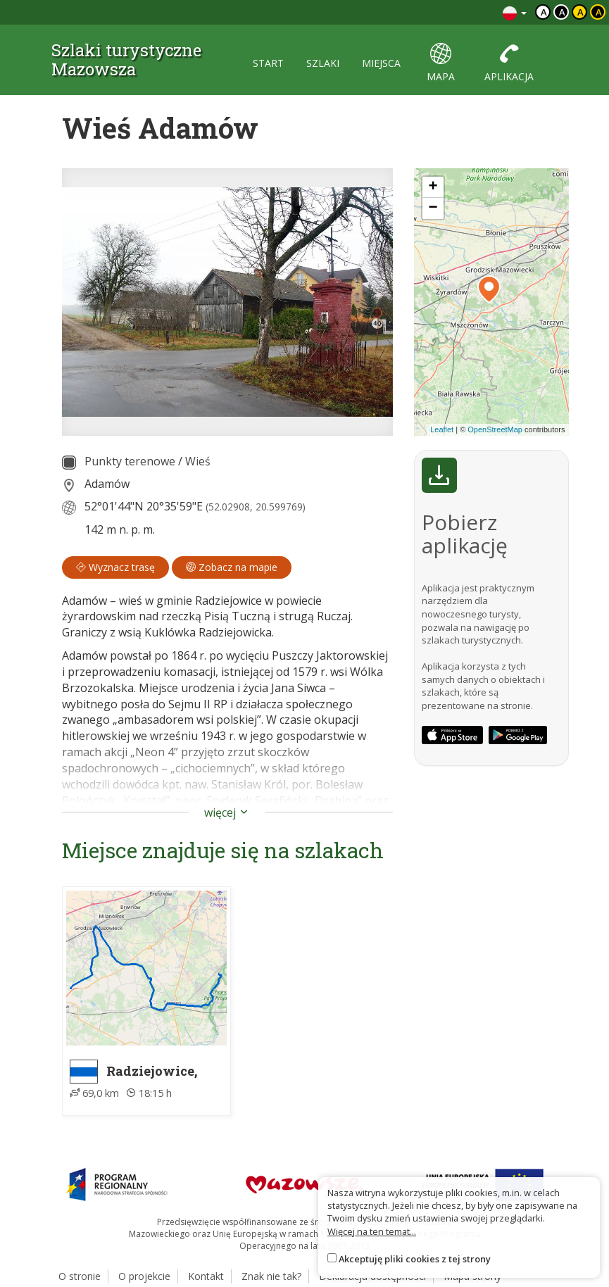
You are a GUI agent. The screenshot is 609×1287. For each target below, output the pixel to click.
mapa (441, 63)
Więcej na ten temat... (371, 1231)
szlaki (322, 63)
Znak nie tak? (271, 1276)
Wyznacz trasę (115, 567)
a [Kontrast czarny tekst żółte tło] (580, 12)
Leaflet (441, 429)
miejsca (381, 63)
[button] (489, 289)
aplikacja (509, 63)
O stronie (79, 1276)
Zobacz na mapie (231, 567)
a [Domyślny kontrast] (544, 12)
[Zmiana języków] (514, 12)
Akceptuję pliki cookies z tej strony (415, 1259)
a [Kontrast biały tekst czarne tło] (562, 12)
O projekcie (144, 1276)
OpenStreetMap (494, 429)
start (268, 63)
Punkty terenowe (129, 461)
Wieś (198, 461)
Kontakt (206, 1276)
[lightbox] (227, 302)
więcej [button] (227, 812)
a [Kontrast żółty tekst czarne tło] (599, 12)
